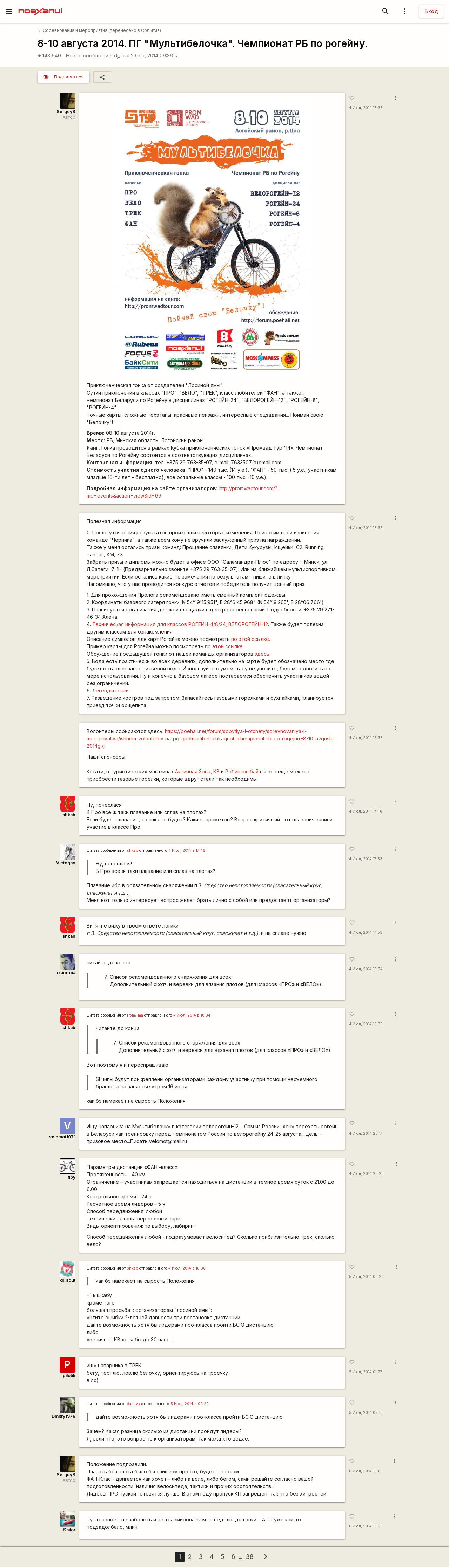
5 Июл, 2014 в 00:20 (189, 1404)
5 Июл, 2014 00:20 (366, 1276)
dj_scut (122, 56)
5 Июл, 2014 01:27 (365, 1372)
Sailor (69, 1529)
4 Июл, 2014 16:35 (366, 107)
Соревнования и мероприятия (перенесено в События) (99, 30)
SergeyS (65, 111)
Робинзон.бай (242, 771)
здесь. (261, 654)
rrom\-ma (135, 1015)
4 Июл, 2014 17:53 (365, 859)
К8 (216, 771)
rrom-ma (66, 972)
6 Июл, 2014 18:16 (365, 1471)
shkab (68, 814)
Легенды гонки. (111, 690)
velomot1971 (62, 1137)
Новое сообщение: (89, 56)
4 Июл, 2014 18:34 (366, 969)
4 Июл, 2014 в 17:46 (186, 850)
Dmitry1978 (63, 1416)
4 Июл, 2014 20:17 (365, 1133)
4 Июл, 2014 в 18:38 (187, 1268)
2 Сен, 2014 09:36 (154, 56)
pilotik (69, 1375)
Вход (431, 11)
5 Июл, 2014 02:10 (366, 1412)
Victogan (65, 862)
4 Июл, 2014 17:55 (365, 932)
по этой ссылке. (250, 639)
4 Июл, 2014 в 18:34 (191, 1015)
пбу (71, 1177)
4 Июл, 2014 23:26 (366, 1173)
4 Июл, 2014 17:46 (365, 811)
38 (250, 1556)
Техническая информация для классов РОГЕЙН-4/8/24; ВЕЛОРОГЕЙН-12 (180, 624)
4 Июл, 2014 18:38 (366, 1024)
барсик (133, 1404)
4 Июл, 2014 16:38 (366, 737)
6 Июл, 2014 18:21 (365, 1526)
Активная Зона (192, 771)
